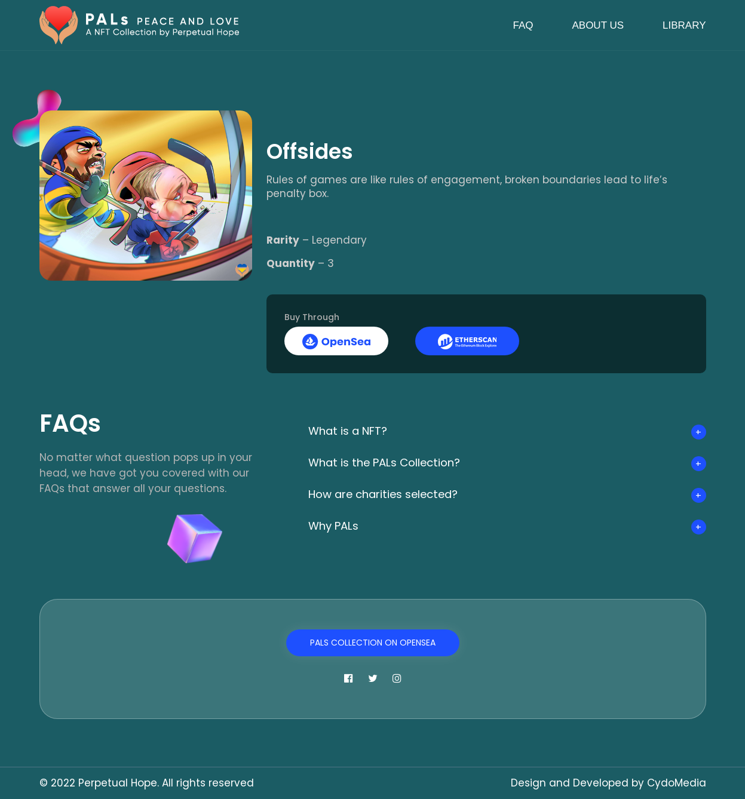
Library (684, 25)
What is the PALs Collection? (392, 462)
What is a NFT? (352, 430)
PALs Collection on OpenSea (373, 643)
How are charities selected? (392, 493)
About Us (598, 25)
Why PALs (336, 525)
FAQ (523, 25)
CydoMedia (676, 783)
